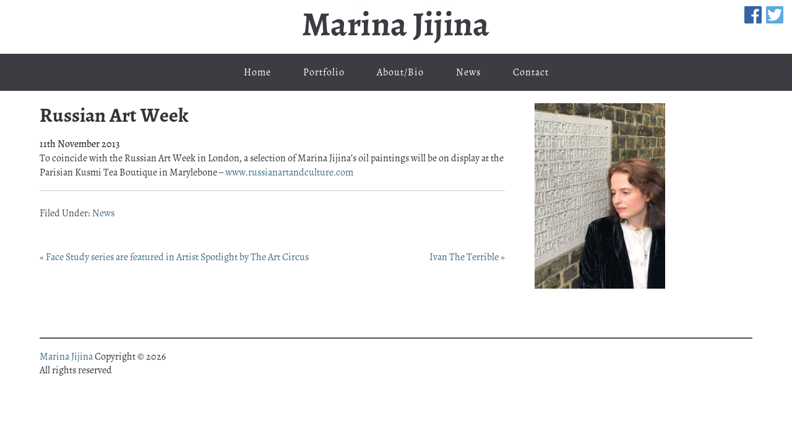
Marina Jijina (396, 26)
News (103, 213)
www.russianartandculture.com (289, 172)
